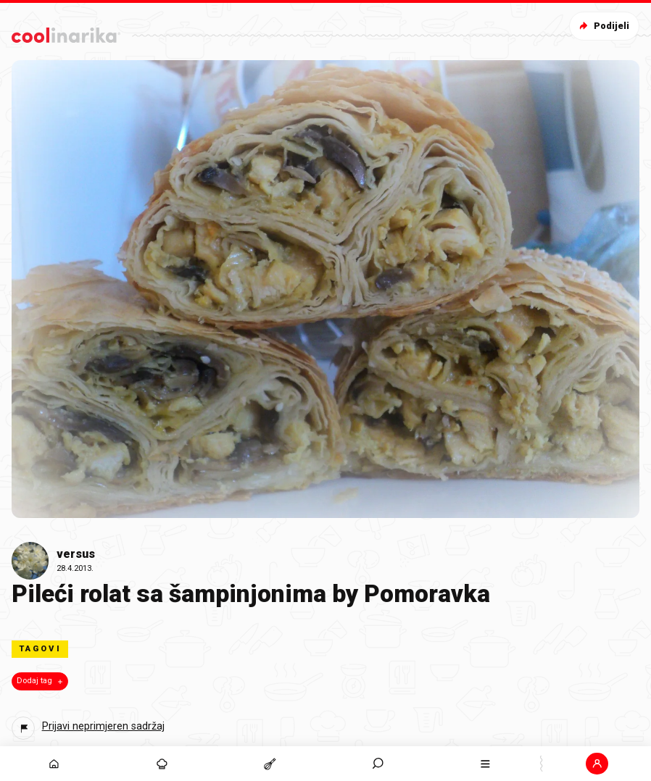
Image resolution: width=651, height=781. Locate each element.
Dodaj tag (41, 681)
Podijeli (602, 26)
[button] (597, 763)
